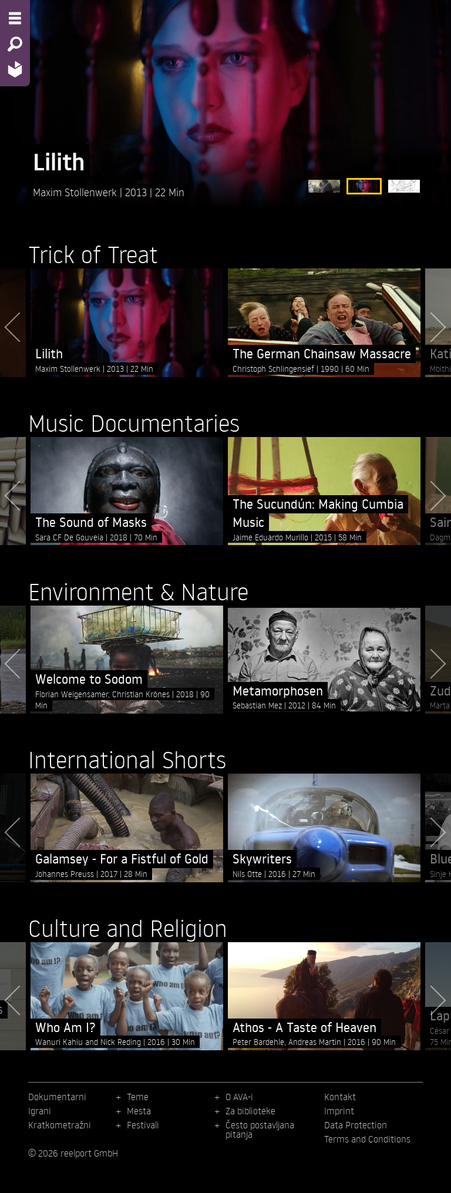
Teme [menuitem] (138, 1097)
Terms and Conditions (367, 1139)
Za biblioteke (250, 1111)
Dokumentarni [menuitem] (57, 1097)
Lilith (59, 162)
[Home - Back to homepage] (15, 69)
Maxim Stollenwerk (76, 192)
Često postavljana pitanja (260, 1129)
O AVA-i (239, 1097)
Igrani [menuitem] (39, 1111)
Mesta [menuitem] (139, 1111)
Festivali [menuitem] (143, 1125)
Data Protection (355, 1125)
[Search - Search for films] (15, 44)
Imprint (339, 1111)
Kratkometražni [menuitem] (59, 1125)
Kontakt (340, 1097)
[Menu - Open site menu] (15, 18)
